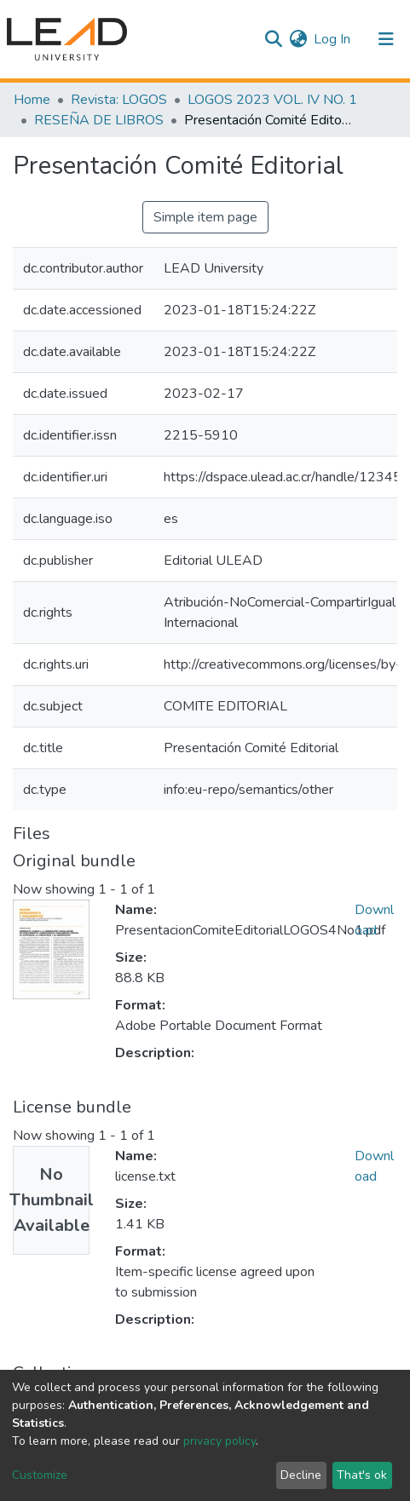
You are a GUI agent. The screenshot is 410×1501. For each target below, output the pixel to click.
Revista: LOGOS (119, 99)
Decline (300, 1475)
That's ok (362, 1475)
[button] (298, 39)
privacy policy (219, 1441)
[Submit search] (273, 39)
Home (32, 99)
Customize (39, 1475)
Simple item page (205, 217)
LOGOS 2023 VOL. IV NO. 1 (272, 99)
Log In (333, 39)
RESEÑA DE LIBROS (99, 120)
